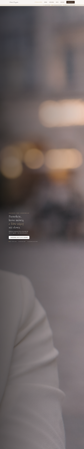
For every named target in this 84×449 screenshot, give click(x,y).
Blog (57, 2)
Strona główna (38, 2)
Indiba (45, 2)
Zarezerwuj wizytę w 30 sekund (19, 237)
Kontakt (63, 2)
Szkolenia (51, 2)
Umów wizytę (71, 2)
